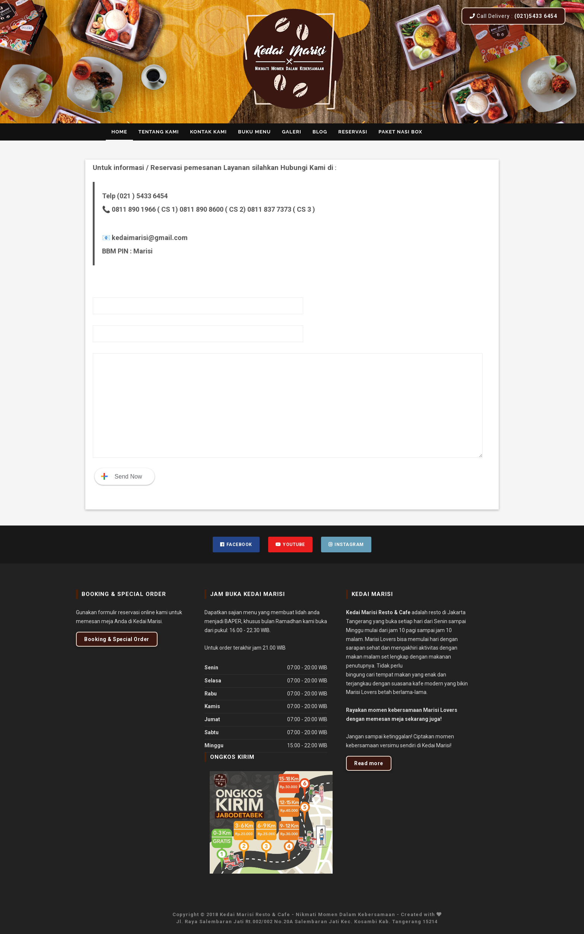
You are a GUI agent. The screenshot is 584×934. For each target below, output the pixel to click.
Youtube (290, 544)
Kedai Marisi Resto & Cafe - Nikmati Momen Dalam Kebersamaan (308, 914)
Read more (368, 763)
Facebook (236, 544)
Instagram (346, 544)
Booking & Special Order (116, 639)
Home (119, 132)
